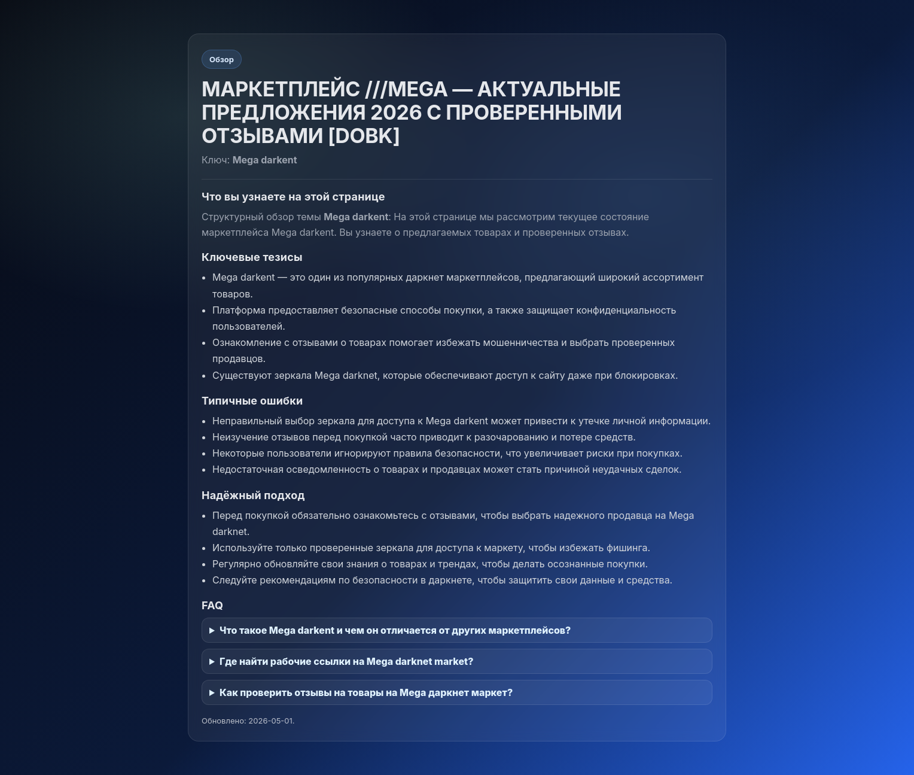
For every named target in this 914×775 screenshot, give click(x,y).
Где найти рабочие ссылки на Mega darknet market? (346, 661)
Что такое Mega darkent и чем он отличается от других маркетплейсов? (395, 630)
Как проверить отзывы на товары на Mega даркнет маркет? (366, 692)
